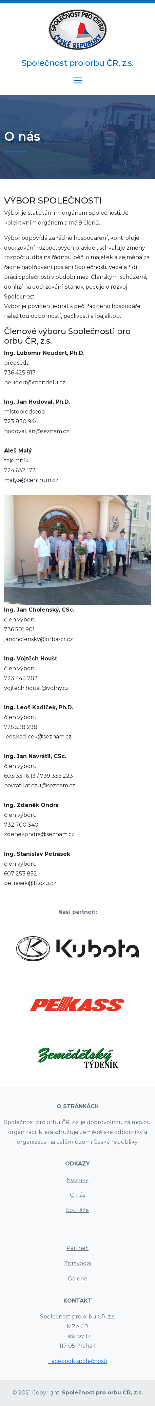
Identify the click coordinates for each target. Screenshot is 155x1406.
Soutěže (77, 1210)
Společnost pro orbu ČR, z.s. (102, 1392)
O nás (77, 1195)
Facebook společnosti (77, 1361)
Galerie (77, 1278)
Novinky (77, 1180)
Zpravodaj (77, 1263)
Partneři (77, 1248)
